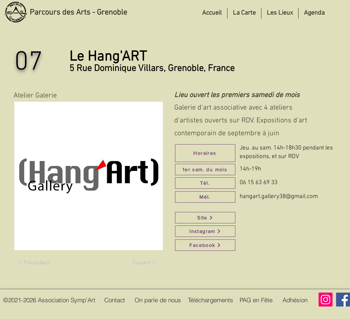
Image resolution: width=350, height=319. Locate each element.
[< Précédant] (33, 262)
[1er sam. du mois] (205, 169)
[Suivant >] (144, 262)
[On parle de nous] (158, 300)
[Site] (205, 217)
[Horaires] (205, 153)
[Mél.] (205, 197)
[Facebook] (205, 245)
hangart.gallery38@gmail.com (279, 196)
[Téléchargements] (210, 300)
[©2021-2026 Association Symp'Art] (49, 300)
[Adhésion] (294, 300)
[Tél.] (205, 183)
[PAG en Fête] (255, 300)
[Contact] (114, 300)
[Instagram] (205, 231)
